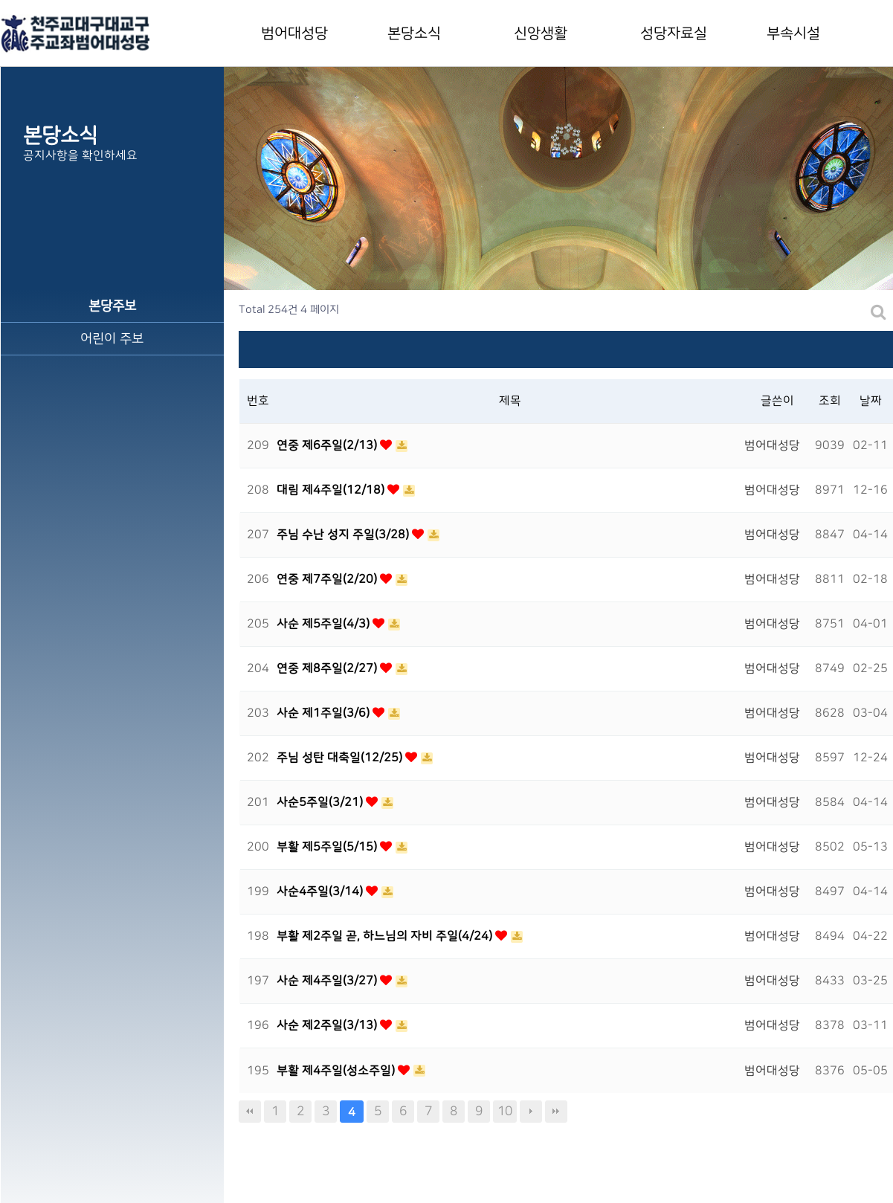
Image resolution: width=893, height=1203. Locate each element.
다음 (531, 1111)
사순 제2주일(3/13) (328, 1025)
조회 (830, 400)
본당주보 (112, 306)
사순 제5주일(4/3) (325, 623)
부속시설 (793, 33)
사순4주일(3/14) (321, 891)
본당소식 (414, 33)
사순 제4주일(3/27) (328, 980)
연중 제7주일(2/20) (328, 579)
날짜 (871, 400)
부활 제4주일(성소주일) (337, 1070)
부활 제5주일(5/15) (328, 847)
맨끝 (556, 1111)
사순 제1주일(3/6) (325, 713)
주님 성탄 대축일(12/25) (341, 757)
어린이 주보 (112, 338)
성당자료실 (673, 33)
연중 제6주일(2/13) (328, 445)
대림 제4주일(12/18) (332, 490)
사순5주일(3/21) (321, 802)
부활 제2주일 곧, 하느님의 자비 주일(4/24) (386, 936)
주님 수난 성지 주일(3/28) (344, 534)
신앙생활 (540, 33)
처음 (250, 1111)
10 (504, 1111)
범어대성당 (294, 33)
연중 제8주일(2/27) (328, 668)
